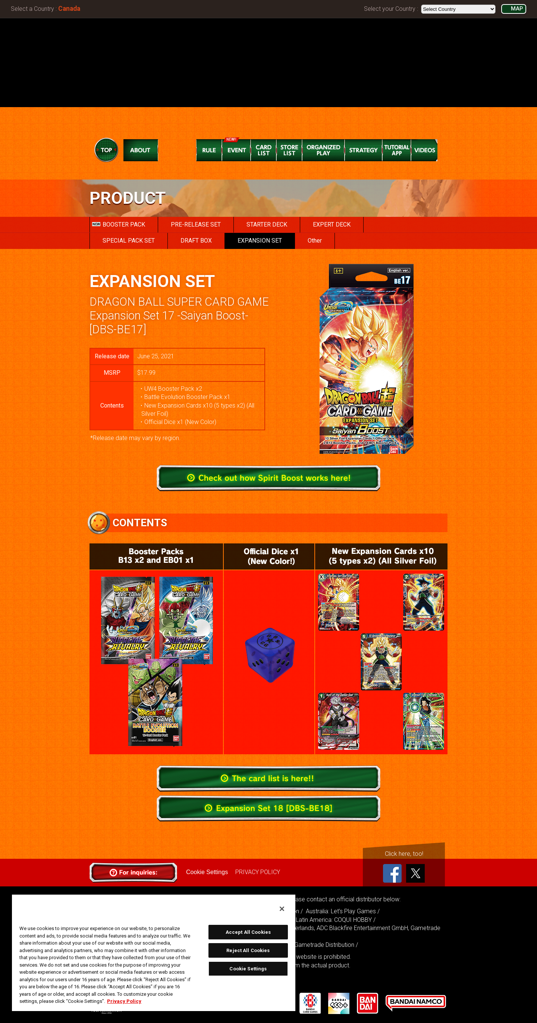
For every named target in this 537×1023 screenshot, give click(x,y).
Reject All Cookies (248, 950)
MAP (517, 9)
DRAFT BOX (196, 240)
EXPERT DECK (332, 224)
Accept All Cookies (248, 932)
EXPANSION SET (260, 240)
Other (315, 240)
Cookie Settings (207, 872)
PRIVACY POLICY (257, 872)
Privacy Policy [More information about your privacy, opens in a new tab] (124, 1001)
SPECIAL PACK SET (129, 240)
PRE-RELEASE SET (196, 224)
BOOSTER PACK (118, 224)
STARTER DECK (266, 224)
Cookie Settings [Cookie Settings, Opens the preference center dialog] (248, 968)
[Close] (282, 909)
